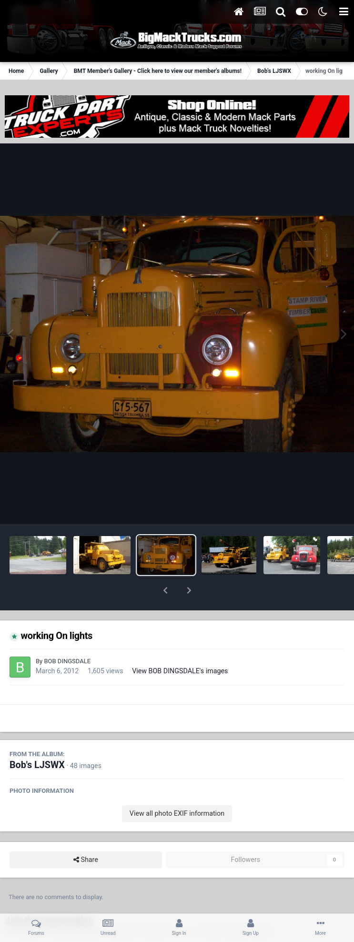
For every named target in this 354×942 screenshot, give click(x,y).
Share (85, 835)
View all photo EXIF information (177, 788)
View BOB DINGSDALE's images (180, 646)
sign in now (185, 906)
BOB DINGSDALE (67, 636)
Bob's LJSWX (37, 740)
